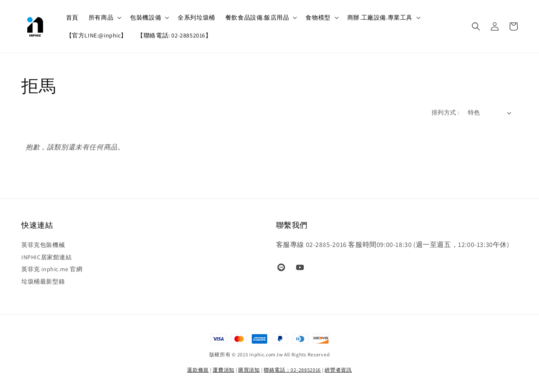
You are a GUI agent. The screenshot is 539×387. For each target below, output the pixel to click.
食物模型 (318, 17)
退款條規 (198, 370)
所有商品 (101, 17)
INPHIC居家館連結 (46, 257)
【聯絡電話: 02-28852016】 (174, 35)
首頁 (72, 17)
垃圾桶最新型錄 (43, 281)
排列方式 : (445, 112)
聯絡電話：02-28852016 (292, 370)
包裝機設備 (145, 17)
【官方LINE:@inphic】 (96, 35)
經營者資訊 (338, 370)
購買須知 (249, 370)
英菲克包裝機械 (43, 245)
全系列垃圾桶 (196, 17)
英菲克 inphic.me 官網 (52, 269)
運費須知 (223, 370)
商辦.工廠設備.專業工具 (379, 17)
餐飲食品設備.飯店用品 (257, 17)
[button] (476, 26)
